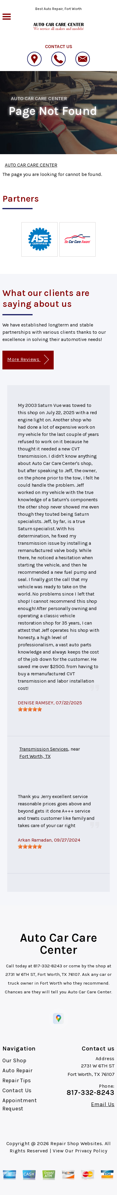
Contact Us (17, 1090)
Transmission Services (43, 749)
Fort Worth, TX (35, 756)
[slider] (30, 709)
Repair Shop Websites (76, 1143)
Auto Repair (17, 1070)
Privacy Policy (91, 1151)
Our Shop (14, 1060)
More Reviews (28, 360)
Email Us (103, 1104)
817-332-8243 (47, 966)
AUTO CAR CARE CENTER (39, 98)
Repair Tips (16, 1080)
